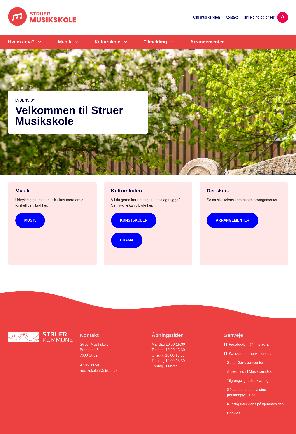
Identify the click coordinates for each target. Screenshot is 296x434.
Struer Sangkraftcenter (245, 362)
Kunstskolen (134, 220)
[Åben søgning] (282, 17)
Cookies (233, 413)
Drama (127, 240)
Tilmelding (155, 41)
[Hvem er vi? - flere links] (39, 42)
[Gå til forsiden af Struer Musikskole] (42, 17)
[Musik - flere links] (75, 42)
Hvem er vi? (21, 41)
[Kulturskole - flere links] (124, 42)
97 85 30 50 (89, 365)
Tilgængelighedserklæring (248, 381)
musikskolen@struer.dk (98, 371)
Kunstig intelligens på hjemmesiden (255, 404)
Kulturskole (107, 41)
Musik (64, 41)
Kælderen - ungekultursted (250, 353)
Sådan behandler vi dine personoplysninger (246, 392)
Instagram (264, 344)
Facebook (237, 344)
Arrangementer (207, 41)
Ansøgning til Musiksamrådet (250, 371)
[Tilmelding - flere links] (171, 42)
